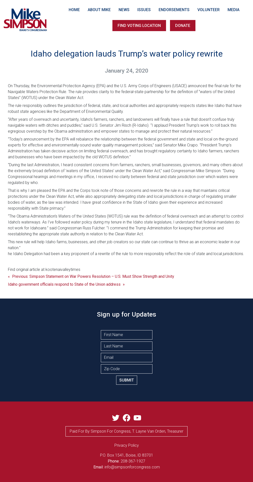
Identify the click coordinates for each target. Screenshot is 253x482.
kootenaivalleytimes (62, 269)
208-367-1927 (133, 461)
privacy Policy (126, 445)
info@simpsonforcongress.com (132, 467)
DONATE (182, 25)
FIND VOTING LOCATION (139, 25)
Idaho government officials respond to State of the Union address (64, 284)
